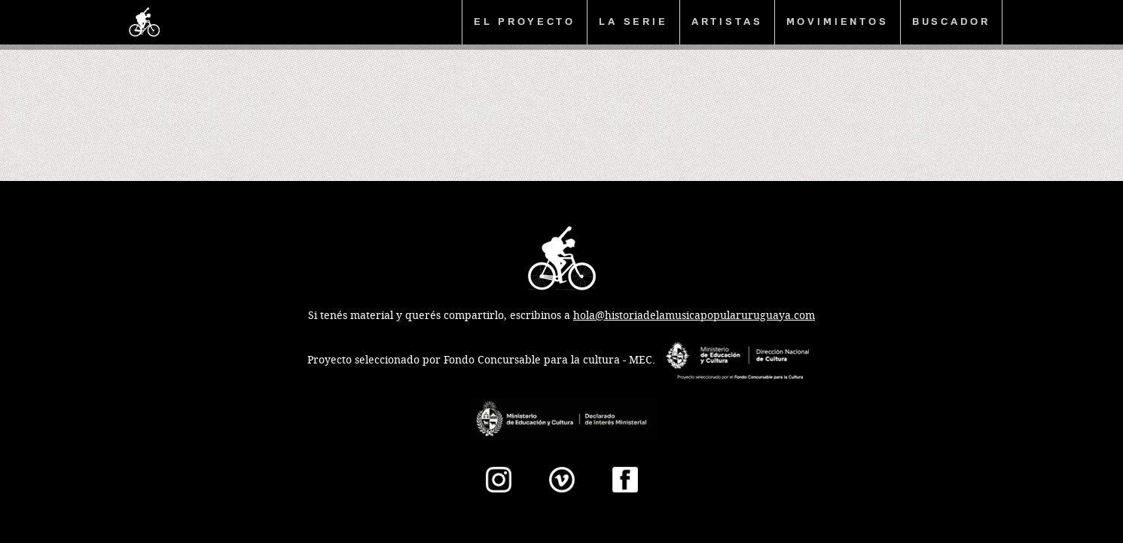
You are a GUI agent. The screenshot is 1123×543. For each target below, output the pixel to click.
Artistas (727, 21)
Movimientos (837, 21)
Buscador (951, 21)
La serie (633, 21)
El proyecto (524, 21)
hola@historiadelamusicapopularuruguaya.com (694, 315)
